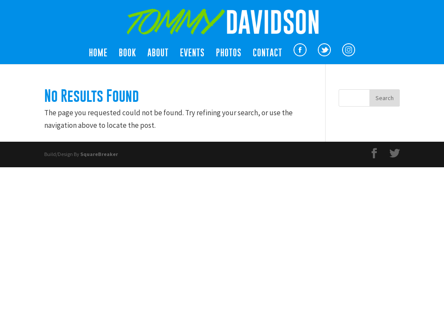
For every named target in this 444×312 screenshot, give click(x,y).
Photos (229, 54)
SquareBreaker (99, 154)
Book (127, 54)
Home (98, 54)
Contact (267, 54)
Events (192, 54)
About (158, 54)
